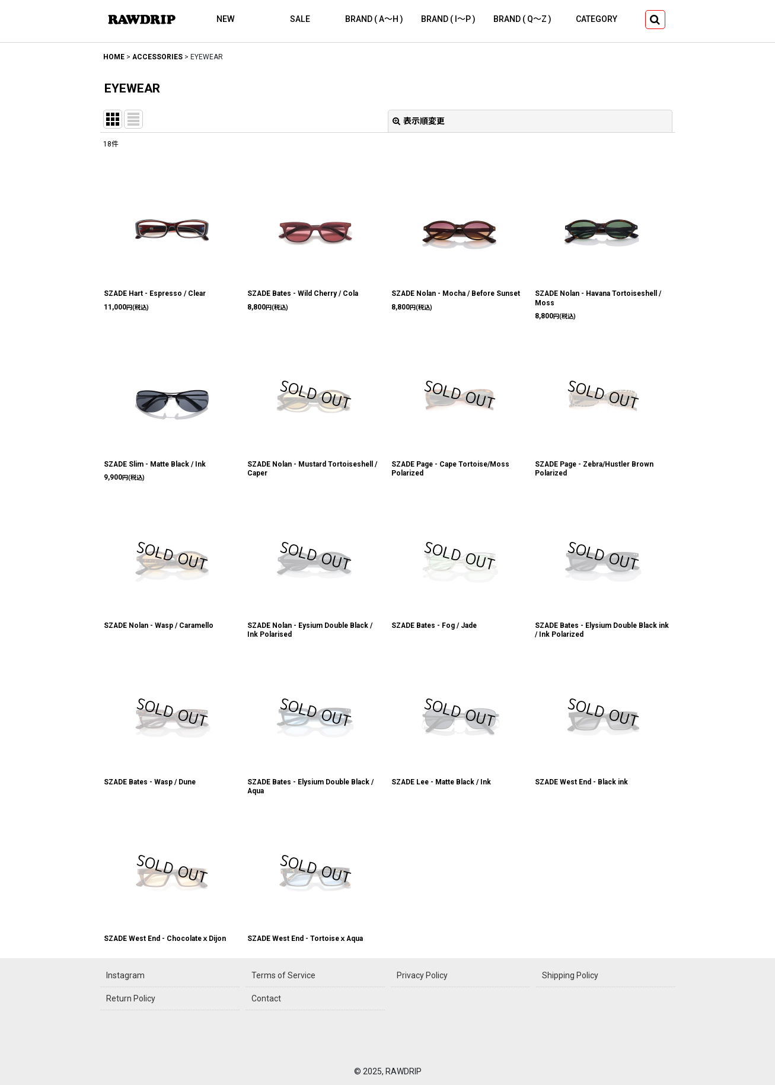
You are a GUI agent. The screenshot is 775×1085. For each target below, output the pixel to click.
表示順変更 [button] (419, 121)
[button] (655, 19)
